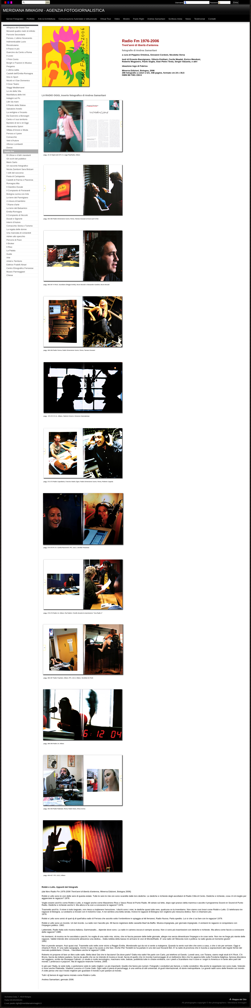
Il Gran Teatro (12, 84)
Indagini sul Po (13, 98)
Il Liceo (9, 56)
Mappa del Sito (239, 999)
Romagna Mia (12, 183)
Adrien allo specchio (15, 236)
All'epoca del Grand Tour (17, 27)
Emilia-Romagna (14, 211)
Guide (9, 254)
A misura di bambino (15, 201)
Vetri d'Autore (12, 140)
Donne (9, 147)
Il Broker (10, 243)
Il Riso (9, 247)
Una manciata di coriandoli (18, 233)
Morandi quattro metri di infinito (20, 31)
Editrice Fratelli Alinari (16, 264)
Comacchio (11, 137)
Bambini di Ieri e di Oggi (17, 123)
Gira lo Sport (12, 77)
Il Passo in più (12, 49)
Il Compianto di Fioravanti (18, 190)
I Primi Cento (12, 59)
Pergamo (10, 66)
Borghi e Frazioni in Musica (19, 63)
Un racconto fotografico (17, 166)
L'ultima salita (12, 70)
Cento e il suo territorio (16, 119)
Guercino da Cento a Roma (19, 52)
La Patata (10, 250)
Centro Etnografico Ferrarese (19, 268)
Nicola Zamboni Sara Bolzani (19, 169)
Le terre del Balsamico (16, 208)
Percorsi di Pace (14, 240)
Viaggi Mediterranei (15, 87)
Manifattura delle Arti (16, 94)
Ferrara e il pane (14, 133)
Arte (8, 257)
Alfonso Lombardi (14, 144)
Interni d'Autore (13, 222)
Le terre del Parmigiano (17, 197)
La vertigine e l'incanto (16, 112)
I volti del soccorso (15, 173)
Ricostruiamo (12, 45)
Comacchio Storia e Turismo (19, 226)
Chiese (9, 275)
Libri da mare (12, 101)
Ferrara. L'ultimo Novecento (19, 38)
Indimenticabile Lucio (16, 41)
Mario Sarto (11, 162)
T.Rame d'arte (12, 204)
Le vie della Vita (13, 91)
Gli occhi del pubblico (16, 158)
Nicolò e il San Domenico (18, 80)
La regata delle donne (16, 229)
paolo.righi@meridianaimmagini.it (25, 1003)
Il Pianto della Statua (16, 105)
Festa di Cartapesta (15, 176)
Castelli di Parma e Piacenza (19, 180)
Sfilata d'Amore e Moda (17, 130)
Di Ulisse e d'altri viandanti (18, 155)
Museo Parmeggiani (15, 272)
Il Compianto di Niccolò (17, 215)
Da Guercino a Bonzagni (17, 116)
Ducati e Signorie (14, 219)
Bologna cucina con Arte (17, 194)
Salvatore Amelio (14, 109)
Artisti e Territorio (14, 261)
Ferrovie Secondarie (15, 34)
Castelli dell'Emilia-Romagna (19, 73)
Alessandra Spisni (14, 126)
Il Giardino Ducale (14, 187)
